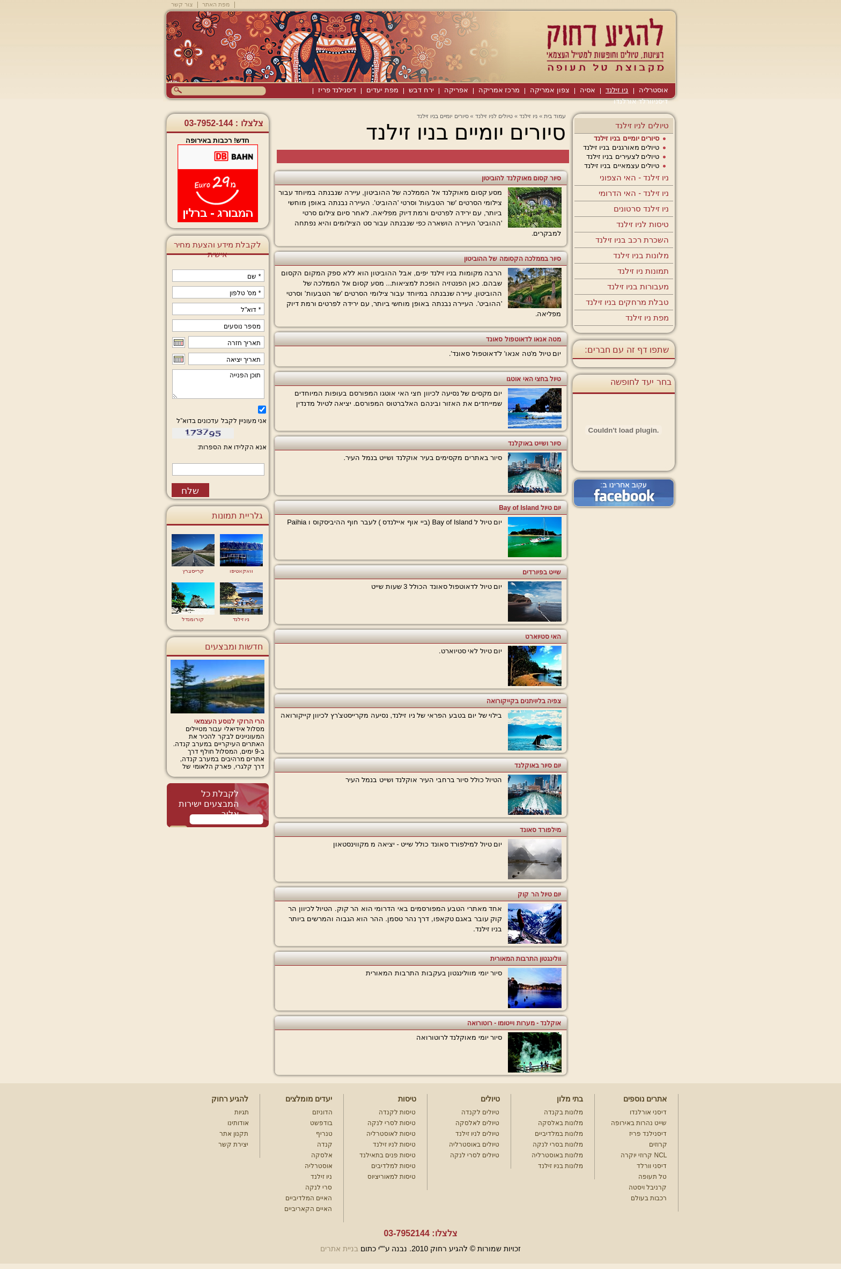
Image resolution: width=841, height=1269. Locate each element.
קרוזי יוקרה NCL (644, 1155)
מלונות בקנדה (563, 1112)
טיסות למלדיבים (393, 1166)
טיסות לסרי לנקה (391, 1123)
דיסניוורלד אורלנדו (641, 101)
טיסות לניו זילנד (642, 224)
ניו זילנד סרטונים (641, 208)
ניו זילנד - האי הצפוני (634, 177)
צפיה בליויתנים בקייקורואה (524, 701)
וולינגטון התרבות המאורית (526, 958)
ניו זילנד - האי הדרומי (634, 193)
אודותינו (238, 1123)
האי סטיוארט (543, 636)
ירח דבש (421, 90)
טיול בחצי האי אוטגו (533, 379)
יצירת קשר (233, 1144)
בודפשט (321, 1123)
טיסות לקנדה (397, 1112)
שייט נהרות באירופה (639, 1123)
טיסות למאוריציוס (391, 1176)
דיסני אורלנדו (648, 1112)
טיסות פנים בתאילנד (387, 1155)
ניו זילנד (617, 90)
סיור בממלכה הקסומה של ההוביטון (512, 258)
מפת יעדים (382, 90)
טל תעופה (652, 1176)
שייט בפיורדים (541, 572)
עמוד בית (555, 116)
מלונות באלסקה (560, 1123)
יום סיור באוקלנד (538, 765)
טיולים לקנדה (480, 1112)
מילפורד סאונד (540, 830)
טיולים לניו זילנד (642, 125)
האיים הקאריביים (308, 1209)
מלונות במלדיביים (559, 1133)
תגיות (241, 1112)
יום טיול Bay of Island (530, 508)
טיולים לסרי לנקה (475, 1155)
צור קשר (182, 4)
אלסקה (322, 1155)
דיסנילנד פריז (337, 90)
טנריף (324, 1133)
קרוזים (658, 1144)
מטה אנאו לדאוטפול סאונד (523, 339)
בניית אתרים (339, 1248)
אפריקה (456, 90)
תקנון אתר (233, 1133)
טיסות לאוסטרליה (391, 1133)
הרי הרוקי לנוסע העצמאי (229, 721)
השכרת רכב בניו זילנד (632, 239)
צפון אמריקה (550, 90)
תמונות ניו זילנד (643, 270)
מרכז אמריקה (499, 90)
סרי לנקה (318, 1187)
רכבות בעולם (649, 1198)
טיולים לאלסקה (477, 1123)
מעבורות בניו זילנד (638, 286)
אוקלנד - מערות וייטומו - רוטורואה (514, 1023)
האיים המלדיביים (308, 1198)
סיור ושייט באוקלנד (535, 443)
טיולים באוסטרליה (474, 1144)
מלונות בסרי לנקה (558, 1144)
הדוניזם (322, 1112)
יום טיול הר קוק (539, 894)
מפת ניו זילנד (647, 317)
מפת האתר (216, 4)
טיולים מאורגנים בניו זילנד (621, 147)
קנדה (325, 1144)
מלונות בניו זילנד (641, 255)
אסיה (587, 90)
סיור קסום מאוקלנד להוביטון (521, 178)
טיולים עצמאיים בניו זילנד (622, 166)
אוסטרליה (653, 90)
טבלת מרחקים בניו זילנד (627, 302)
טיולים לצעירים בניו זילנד (623, 156)
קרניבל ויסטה (648, 1187)
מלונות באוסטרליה (557, 1155)
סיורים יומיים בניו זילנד (627, 138)
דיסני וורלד (652, 1166)
